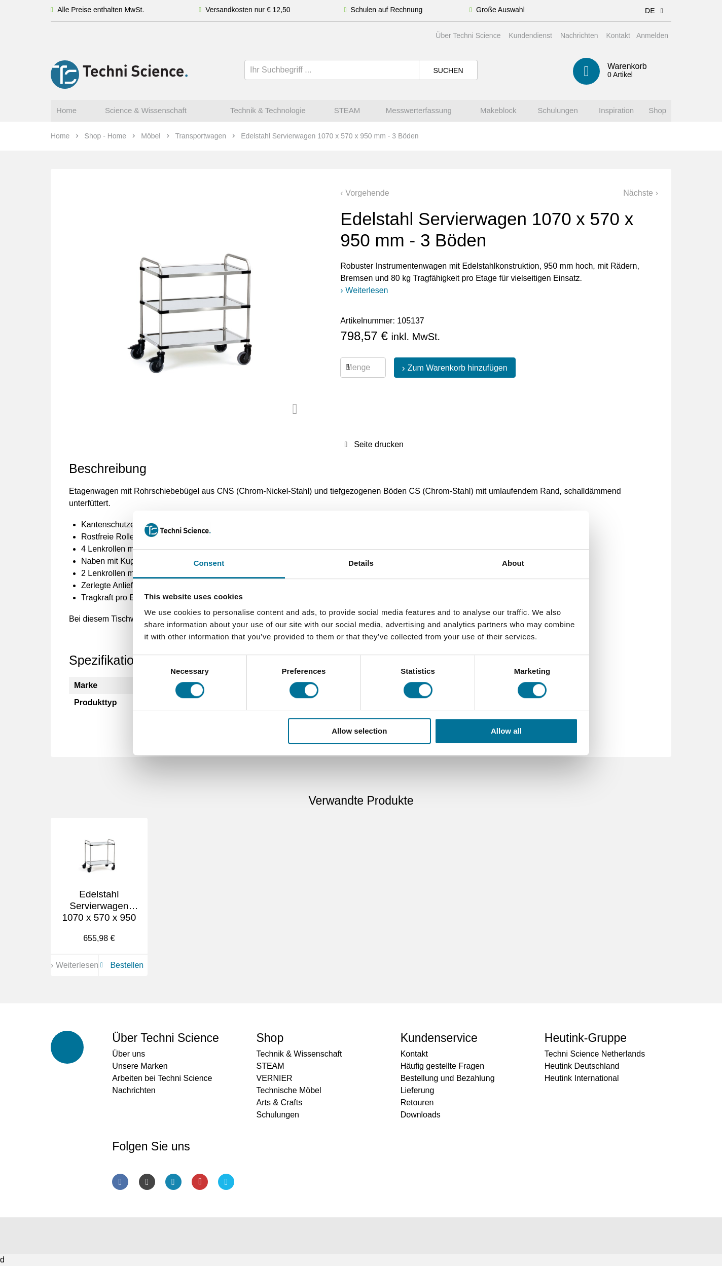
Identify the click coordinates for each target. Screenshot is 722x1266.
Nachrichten (579, 35)
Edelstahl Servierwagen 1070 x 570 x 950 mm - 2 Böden (99, 911)
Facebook (120, 1182)
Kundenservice (439, 1037)
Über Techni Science (468, 35)
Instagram (147, 1182)
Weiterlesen (366, 290)
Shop (269, 1037)
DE (656, 11)
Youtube (200, 1182)
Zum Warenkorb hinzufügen (458, 368)
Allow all (506, 731)
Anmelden (652, 35)
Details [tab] (361, 563)
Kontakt (618, 35)
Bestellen (120, 965)
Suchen (448, 70)
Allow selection (359, 731)
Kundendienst (530, 35)
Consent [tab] (209, 563)
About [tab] (513, 563)
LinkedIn (173, 1182)
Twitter (226, 1182)
